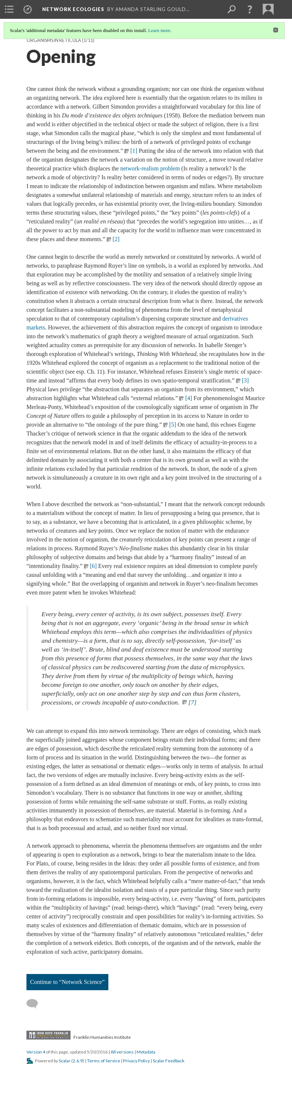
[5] (172, 424)
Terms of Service (103, 1060)
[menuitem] (9, 9)
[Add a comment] (35, 1004)
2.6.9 (78, 1060)
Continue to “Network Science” (67, 982)
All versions (122, 1052)
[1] (133, 151)
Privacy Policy (136, 1060)
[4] (188, 398)
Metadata (146, 1052)
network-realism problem (150, 168)
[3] (245, 380)
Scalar (65, 1060)
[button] (250, 9)
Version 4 (35, 1052)
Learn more (159, 30)
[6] (93, 566)
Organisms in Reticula (53, 40)
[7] (192, 702)
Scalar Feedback (168, 1060)
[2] (116, 239)
